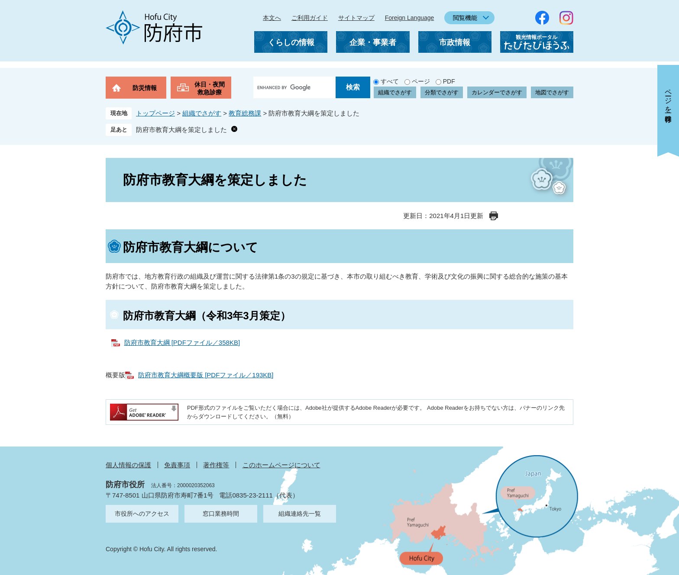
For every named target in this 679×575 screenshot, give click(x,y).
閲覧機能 (465, 17)
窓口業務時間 (221, 513)
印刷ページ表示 (493, 216)
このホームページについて (281, 465)
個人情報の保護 (128, 465)
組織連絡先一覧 (299, 513)
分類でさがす (442, 92)
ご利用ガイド (309, 17)
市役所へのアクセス (142, 513)
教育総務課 (245, 113)
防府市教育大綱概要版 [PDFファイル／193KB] (206, 375)
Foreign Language (409, 17)
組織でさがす (395, 92)
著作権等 (216, 465)
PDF (449, 81)
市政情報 (454, 42)
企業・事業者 (372, 42)
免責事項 (177, 465)
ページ (421, 81)
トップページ (155, 113)
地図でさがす (552, 92)
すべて (390, 81)
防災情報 (145, 87)
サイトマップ (356, 17)
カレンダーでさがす (497, 92)
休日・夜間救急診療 (209, 88)
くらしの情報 (291, 42)
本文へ (272, 17)
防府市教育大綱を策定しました (181, 129)
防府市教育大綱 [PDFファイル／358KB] (182, 342)
